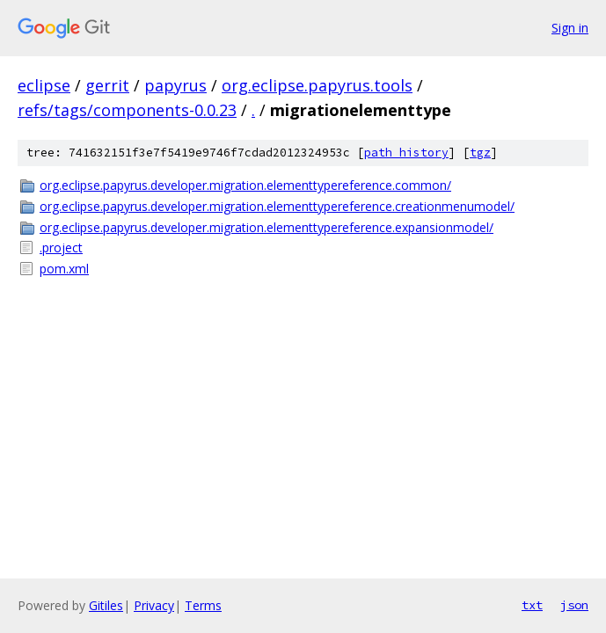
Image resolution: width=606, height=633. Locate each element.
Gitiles (106, 605)
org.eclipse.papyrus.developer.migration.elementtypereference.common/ (245, 185)
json (574, 605)
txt (532, 605)
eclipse (44, 85)
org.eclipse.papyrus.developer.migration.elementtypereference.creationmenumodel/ (277, 206)
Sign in (569, 27)
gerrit (107, 85)
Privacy (154, 605)
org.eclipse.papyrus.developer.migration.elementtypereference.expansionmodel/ (266, 227)
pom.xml (64, 268)
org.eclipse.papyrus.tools (317, 85)
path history (406, 152)
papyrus (175, 85)
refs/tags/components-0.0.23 (127, 109)
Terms (203, 605)
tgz (480, 152)
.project (61, 247)
